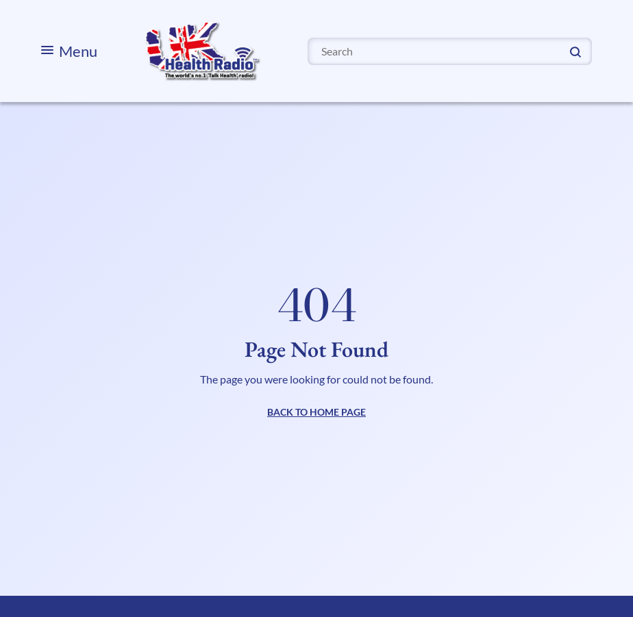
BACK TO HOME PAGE (316, 412)
